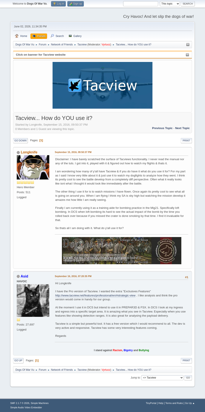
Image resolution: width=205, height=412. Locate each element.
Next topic (182, 128)
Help (160, 403)
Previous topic (162, 128)
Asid (24, 276)
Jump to (135, 377)
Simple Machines (40, 403)
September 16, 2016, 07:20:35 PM (73, 276)
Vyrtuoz (106, 44)
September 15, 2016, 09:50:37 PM (73, 152)
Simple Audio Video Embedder (26, 407)
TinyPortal (151, 403)
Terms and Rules (174, 403)
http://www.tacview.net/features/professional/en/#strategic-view (95, 295)
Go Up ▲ (190, 403)
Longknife (29, 152)
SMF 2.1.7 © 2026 (19, 403)
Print (186, 140)
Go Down (20, 140)
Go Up (18, 360)
